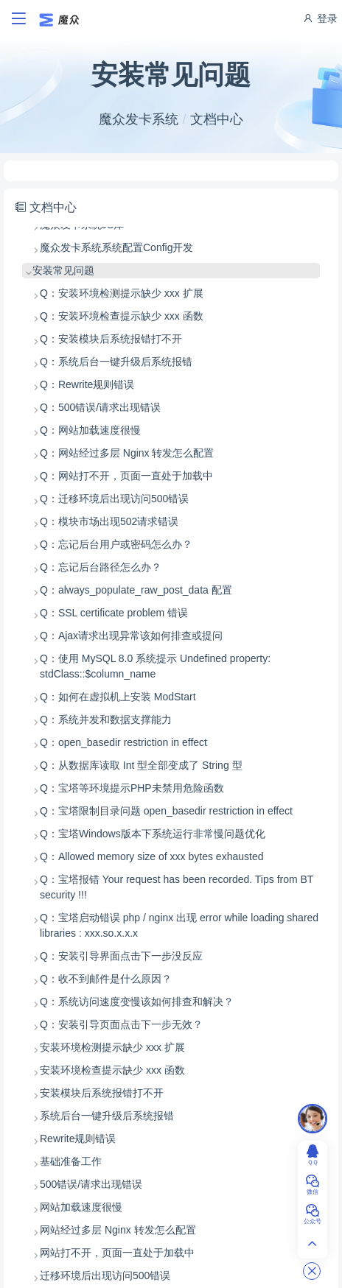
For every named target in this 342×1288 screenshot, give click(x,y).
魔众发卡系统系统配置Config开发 (116, 247)
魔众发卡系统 (138, 119)
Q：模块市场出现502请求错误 (109, 521)
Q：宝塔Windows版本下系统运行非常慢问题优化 (152, 834)
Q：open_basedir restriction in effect (123, 742)
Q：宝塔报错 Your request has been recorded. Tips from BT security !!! (176, 887)
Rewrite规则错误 (78, 1138)
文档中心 (216, 119)
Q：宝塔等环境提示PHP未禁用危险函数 (132, 788)
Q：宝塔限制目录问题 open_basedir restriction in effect (166, 811)
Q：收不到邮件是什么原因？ (106, 979)
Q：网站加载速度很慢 (90, 430)
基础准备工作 (71, 1161)
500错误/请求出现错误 (91, 1184)
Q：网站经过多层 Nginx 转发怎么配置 (127, 453)
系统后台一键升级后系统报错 (107, 1116)
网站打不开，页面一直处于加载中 (117, 1253)
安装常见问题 (63, 270)
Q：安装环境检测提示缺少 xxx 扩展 (121, 293)
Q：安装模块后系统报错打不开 (111, 339)
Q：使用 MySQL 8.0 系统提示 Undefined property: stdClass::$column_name (155, 666)
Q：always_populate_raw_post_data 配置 (136, 590)
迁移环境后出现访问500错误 (105, 1275)
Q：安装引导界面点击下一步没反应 (121, 956)
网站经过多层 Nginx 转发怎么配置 (118, 1230)
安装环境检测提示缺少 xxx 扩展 (112, 1047)
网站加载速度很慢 (81, 1207)
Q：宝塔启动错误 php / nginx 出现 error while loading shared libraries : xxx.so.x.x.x (179, 925)
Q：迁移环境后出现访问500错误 (114, 498)
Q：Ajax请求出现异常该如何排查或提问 (131, 635)
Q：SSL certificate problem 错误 (114, 613)
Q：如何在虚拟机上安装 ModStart (118, 697)
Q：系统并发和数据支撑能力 (106, 719)
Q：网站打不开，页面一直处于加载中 (126, 476)
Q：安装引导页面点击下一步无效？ (121, 1024)
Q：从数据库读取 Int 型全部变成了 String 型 (141, 765)
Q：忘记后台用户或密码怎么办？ (116, 544)
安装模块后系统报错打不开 (102, 1093)
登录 (320, 18)
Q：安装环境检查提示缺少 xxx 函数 (121, 316)
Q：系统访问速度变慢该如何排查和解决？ (137, 1001)
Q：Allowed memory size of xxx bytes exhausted (151, 856)
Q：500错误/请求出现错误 (100, 407)
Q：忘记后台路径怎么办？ (100, 567)
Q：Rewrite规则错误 (87, 384)
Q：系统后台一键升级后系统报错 (116, 361)
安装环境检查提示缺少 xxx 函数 (112, 1070)
